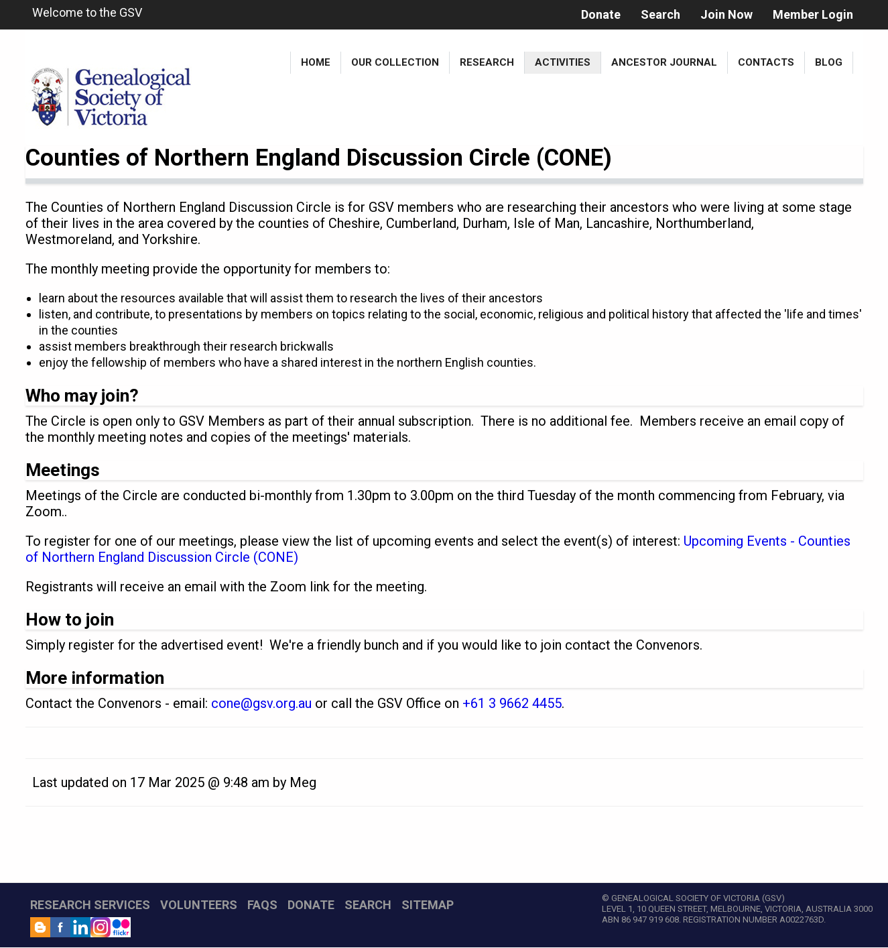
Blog (828, 62)
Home (315, 62)
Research (487, 62)
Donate (601, 14)
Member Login (813, 14)
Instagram (100, 927)
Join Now (726, 14)
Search (660, 14)
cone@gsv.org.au (261, 703)
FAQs (262, 905)
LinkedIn (80, 927)
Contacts (766, 62)
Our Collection (395, 62)
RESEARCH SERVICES (90, 905)
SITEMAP (427, 905)
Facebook (60, 927)
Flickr (121, 927)
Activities (562, 62)
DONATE (311, 905)
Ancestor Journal (664, 62)
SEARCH (367, 905)
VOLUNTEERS (198, 905)
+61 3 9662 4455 (512, 703)
